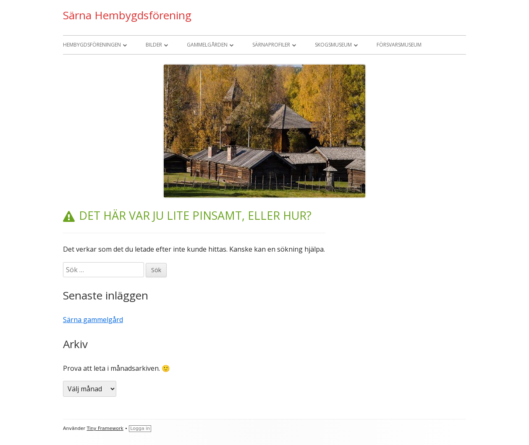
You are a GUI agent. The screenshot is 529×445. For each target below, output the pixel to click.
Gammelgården (207, 44)
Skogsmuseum (333, 44)
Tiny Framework (105, 428)
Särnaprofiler (271, 44)
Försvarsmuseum (399, 44)
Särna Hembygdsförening (127, 15)
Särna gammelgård (93, 319)
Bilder (154, 44)
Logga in (140, 428)
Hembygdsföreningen (92, 44)
